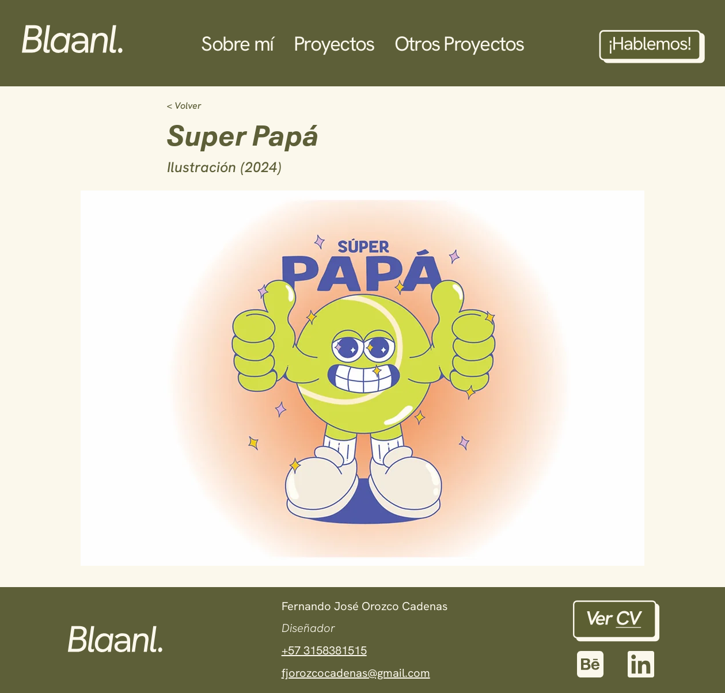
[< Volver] (205, 105)
